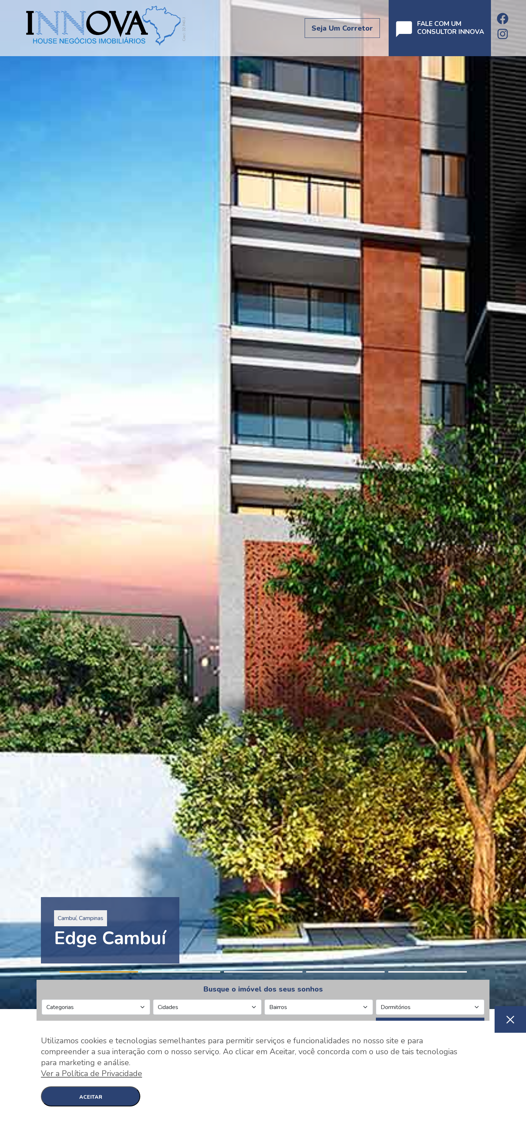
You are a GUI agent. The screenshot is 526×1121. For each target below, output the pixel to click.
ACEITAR (90, 1097)
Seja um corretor (342, 28)
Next (522, 504)
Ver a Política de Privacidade (91, 1073)
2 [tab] (181, 972)
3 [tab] (263, 972)
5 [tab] (427, 972)
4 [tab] (345, 972)
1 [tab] (99, 972)
